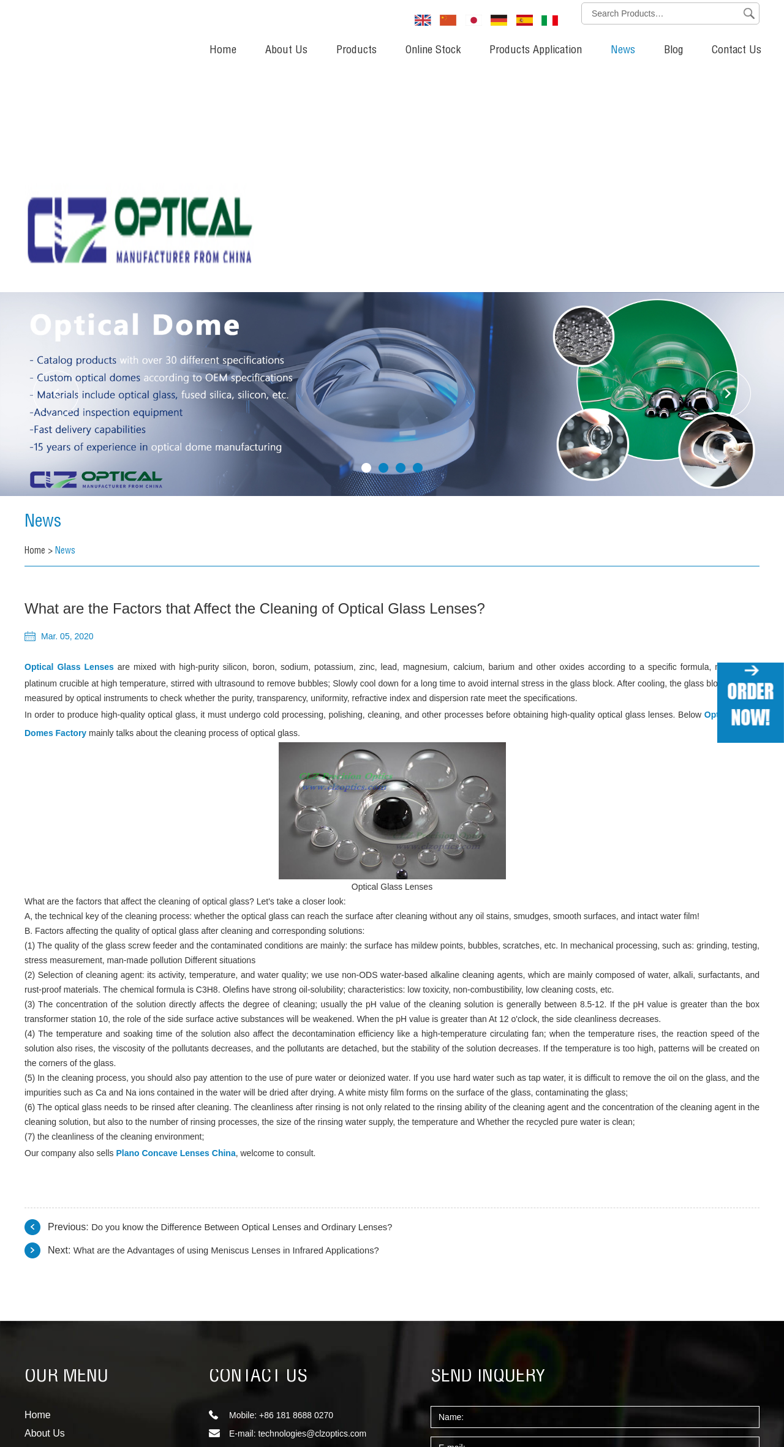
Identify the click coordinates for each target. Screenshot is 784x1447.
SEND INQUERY (488, 1158)
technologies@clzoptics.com (312, 1215)
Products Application (535, 50)
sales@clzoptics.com (298, 1233)
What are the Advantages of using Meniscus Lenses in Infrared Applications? (240, 1031)
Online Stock (433, 50)
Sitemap (40, 1402)
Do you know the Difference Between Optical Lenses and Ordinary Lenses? (255, 1008)
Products (356, 50)
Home (222, 50)
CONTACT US (258, 1158)
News (623, 50)
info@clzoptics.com (295, 1252)
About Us (286, 50)
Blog (673, 50)
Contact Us (736, 50)
